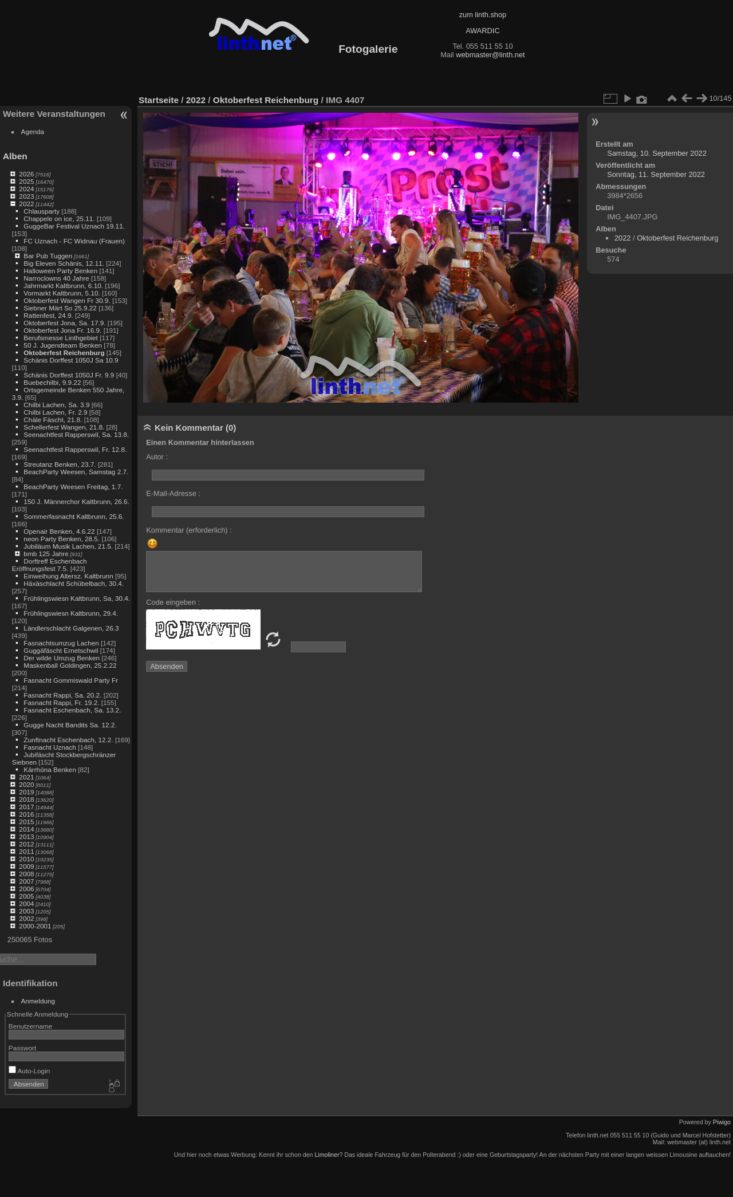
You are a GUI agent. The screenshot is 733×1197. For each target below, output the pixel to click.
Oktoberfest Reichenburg (63, 352)
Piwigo (722, 1122)
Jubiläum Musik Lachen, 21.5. (68, 546)
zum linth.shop (483, 14)
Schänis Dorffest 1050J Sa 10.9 (70, 360)
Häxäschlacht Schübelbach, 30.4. (73, 583)
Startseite (159, 100)
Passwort (22, 1048)
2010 (26, 859)
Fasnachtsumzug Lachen (60, 643)
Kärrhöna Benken (49, 769)
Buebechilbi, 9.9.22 (52, 382)
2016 (26, 814)
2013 (26, 836)
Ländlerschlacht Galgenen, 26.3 (71, 628)
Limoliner (326, 1154)
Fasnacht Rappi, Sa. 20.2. (62, 695)
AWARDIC (482, 30)
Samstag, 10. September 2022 (657, 153)
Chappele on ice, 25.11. (58, 218)
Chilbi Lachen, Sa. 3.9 (56, 404)
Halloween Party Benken (60, 270)
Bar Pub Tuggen (47, 255)
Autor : (157, 456)
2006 (26, 888)
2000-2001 (35, 926)
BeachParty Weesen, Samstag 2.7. (75, 471)
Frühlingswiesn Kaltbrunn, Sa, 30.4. (76, 598)
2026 (26, 174)
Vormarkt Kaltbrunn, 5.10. (61, 293)
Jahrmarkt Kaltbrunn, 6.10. (63, 285)
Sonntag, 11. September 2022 (656, 174)
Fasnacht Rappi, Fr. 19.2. (61, 702)
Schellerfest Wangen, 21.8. (63, 427)
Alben (15, 156)
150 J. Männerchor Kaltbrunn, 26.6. (76, 501)
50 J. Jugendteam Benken (62, 345)
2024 (26, 188)
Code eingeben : (173, 602)
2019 (26, 792)
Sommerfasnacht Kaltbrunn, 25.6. (73, 516)
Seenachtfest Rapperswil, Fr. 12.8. (75, 449)
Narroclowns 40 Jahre (56, 278)
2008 (26, 873)
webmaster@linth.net (490, 54)
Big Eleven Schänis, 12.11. (63, 263)
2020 (26, 784)
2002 (26, 918)
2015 (26, 821)
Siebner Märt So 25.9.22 (60, 308)
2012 (26, 844)
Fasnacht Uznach (49, 747)
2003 (26, 911)
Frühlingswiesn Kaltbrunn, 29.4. (70, 613)
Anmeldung (38, 1001)
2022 (26, 203)
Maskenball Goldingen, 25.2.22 (69, 665)
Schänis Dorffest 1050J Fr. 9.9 (68, 375)
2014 (26, 829)
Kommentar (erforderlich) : (188, 530)
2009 (26, 866)
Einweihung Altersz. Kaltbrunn (68, 576)
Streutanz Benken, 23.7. (59, 464)
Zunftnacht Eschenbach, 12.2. (68, 739)
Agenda (33, 131)
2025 (26, 181)
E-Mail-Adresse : (173, 493)
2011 (26, 851)
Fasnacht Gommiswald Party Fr (70, 680)
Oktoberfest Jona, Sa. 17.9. (64, 322)
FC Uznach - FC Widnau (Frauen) (74, 241)
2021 (26, 777)
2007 (26, 881)
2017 (26, 806)
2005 (26, 896)
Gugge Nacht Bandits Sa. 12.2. (69, 725)
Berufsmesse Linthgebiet (60, 337)
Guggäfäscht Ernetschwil (60, 650)
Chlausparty (41, 211)
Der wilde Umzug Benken (61, 658)
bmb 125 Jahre (46, 553)
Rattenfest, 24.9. (48, 315)
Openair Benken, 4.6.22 (58, 531)
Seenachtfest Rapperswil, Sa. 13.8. (76, 434)
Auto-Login (29, 1070)
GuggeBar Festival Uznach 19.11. (74, 226)
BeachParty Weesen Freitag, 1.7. (73, 486)
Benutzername (31, 1026)
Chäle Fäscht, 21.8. (52, 419)
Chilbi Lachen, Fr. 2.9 (55, 412)
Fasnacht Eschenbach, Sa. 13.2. (72, 710)
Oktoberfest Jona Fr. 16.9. (62, 330)
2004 (26, 903)
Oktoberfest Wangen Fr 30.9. (66, 300)
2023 (26, 196)
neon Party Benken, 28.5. (61, 538)
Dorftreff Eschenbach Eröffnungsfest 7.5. (49, 564)
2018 (26, 799)
